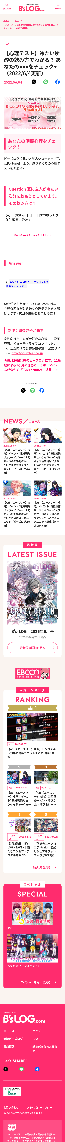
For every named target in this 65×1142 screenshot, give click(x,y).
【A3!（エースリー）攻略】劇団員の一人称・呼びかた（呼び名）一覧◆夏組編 (45, 798)
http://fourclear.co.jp (27, 353)
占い (17, 20)
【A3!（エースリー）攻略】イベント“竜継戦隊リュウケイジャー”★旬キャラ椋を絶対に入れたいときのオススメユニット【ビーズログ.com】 (16, 514)
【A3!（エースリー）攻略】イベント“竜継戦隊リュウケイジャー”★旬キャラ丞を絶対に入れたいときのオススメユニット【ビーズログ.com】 (16, 461)
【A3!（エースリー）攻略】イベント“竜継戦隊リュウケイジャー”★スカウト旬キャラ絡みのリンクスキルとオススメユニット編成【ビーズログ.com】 (47, 514)
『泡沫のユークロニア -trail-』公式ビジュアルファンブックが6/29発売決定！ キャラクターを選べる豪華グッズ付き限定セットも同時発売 (45, 849)
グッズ (36, 1031)
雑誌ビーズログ (13, 1039)
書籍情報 (9, 1046)
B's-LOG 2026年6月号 (32, 631)
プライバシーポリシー (39, 1107)
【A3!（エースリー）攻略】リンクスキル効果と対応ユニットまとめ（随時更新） (31, 753)
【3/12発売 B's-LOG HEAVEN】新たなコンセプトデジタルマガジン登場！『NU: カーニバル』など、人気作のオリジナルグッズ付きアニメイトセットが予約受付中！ (18, 849)
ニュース (8, 1031)
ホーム (6, 20)
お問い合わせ (11, 1107)
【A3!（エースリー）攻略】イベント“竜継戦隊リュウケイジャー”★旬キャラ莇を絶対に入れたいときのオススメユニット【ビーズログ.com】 (47, 461)
